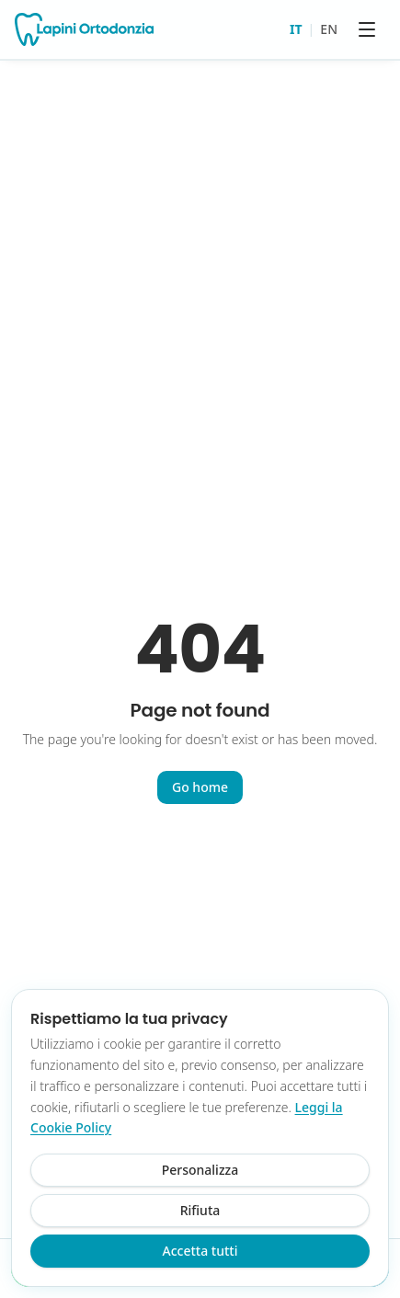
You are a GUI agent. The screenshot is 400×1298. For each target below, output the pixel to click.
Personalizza (200, 1169)
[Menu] (367, 29)
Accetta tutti (200, 1250)
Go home (200, 787)
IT (296, 29)
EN (328, 29)
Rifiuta (200, 1210)
